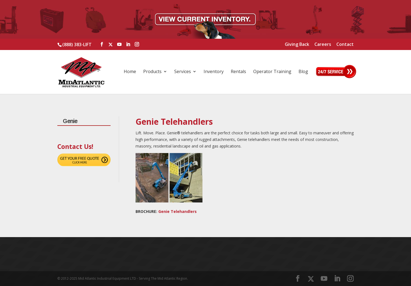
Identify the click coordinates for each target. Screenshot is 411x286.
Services (182, 72)
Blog (303, 72)
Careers (322, 44)
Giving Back (297, 44)
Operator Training (272, 72)
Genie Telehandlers (177, 211)
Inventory (214, 72)
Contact (345, 44)
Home (130, 72)
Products (152, 72)
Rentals (238, 72)
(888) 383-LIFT (77, 44)
